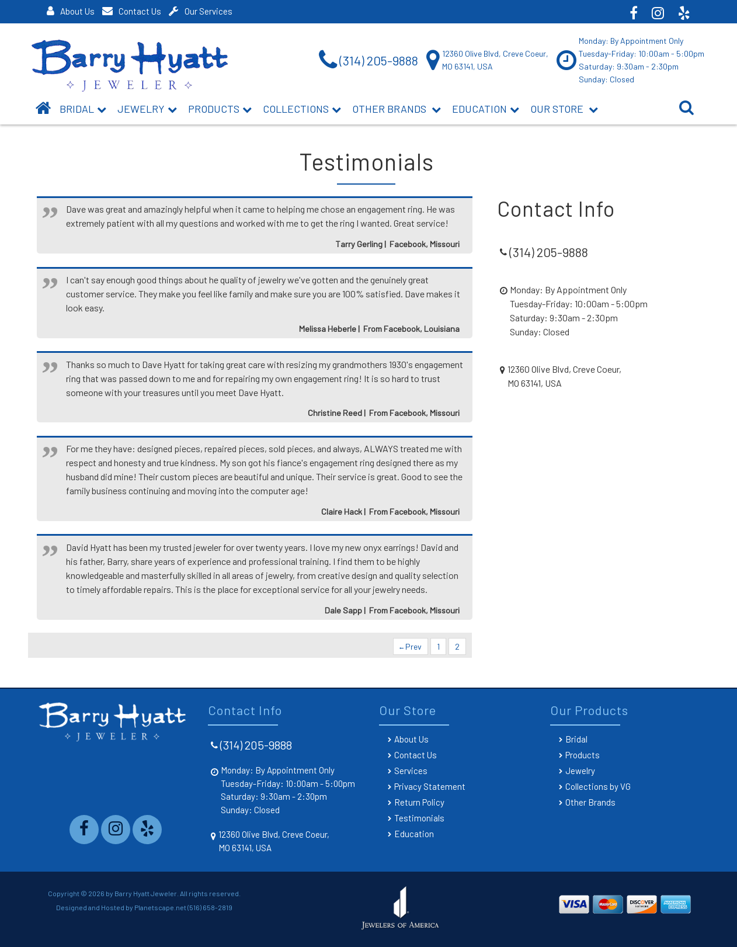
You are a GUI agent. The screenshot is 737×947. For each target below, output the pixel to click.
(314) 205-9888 (256, 745)
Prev (410, 646)
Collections (302, 108)
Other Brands (396, 108)
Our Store (564, 108)
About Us (71, 11)
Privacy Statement (429, 786)
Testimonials (419, 818)
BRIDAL (83, 108)
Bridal (576, 739)
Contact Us (131, 11)
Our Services (200, 11)
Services (410, 770)
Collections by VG (598, 786)
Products (220, 108)
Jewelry (147, 108)
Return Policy (419, 802)
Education (485, 108)
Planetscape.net (160, 907)
